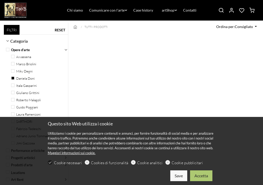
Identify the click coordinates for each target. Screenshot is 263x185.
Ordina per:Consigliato (235, 26)
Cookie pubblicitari (187, 162)
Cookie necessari (68, 162)
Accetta (201, 175)
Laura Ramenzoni (26, 114)
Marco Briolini (23, 64)
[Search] (221, 10)
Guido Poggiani (24, 107)
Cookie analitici (150, 162)
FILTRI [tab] (12, 30)
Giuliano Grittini (25, 93)
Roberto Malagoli (26, 100)
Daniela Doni (23, 78)
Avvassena (21, 57)
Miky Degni (22, 71)
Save (179, 175)
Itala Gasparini (24, 86)
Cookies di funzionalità (109, 162)
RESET (60, 30)
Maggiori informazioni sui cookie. (72, 153)
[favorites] (242, 10)
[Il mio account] (231, 10)
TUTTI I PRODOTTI (96, 27)
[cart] (252, 10)
